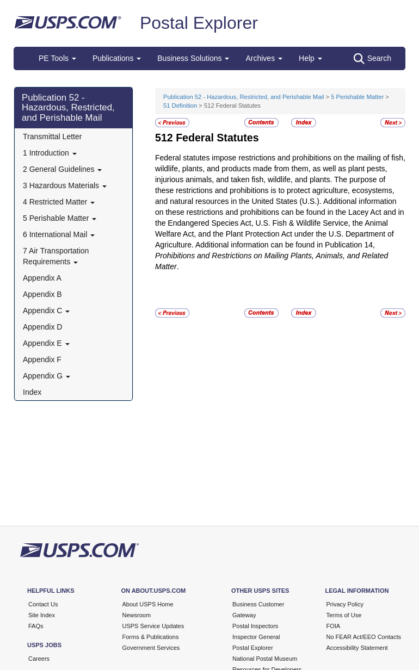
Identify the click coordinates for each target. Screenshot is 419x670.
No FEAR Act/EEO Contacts (364, 637)
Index (32, 392)
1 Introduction (50, 152)
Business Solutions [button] (193, 58)
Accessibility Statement (357, 647)
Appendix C (46, 310)
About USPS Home (148, 604)
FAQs (36, 626)
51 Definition (180, 105)
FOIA (333, 626)
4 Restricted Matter (59, 201)
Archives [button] (263, 58)
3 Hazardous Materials (65, 185)
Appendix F (42, 359)
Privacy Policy (344, 604)
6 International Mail (59, 234)
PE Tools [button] (57, 58)
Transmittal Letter (52, 136)
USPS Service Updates (153, 626)
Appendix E (46, 343)
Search (372, 58)
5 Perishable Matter (59, 218)
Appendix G (46, 375)
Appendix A (42, 278)
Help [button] (310, 58)
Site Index (41, 615)
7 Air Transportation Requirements (56, 256)
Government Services (151, 647)
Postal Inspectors (255, 626)
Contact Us (43, 604)
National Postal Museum (264, 658)
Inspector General (256, 637)
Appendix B (42, 294)
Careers (39, 658)
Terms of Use (344, 615)
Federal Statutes (217, 138)
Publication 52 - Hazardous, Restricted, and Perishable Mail (68, 107)
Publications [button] (117, 58)
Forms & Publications (150, 637)
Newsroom (136, 615)
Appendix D (42, 326)
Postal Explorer (199, 23)
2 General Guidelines (62, 169)
